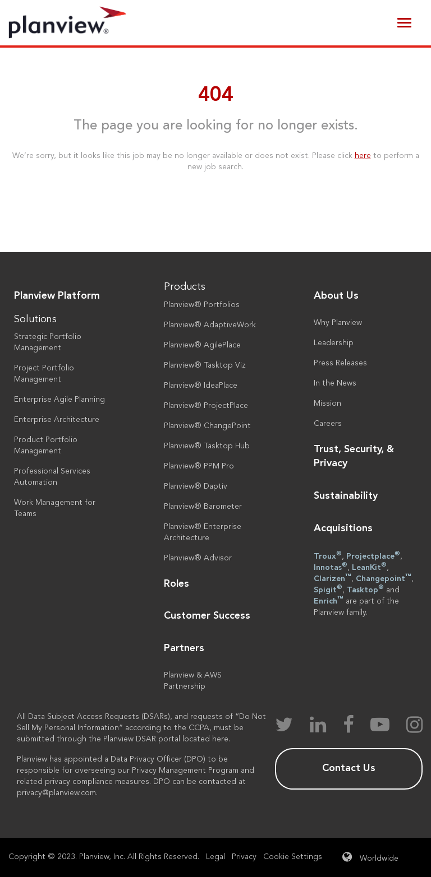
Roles (176, 584)
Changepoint (383, 577)
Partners (184, 648)
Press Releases (340, 363)
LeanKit (369, 566)
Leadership (334, 343)
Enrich (328, 600)
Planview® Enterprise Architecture (202, 532)
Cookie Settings (292, 857)
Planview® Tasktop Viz (205, 365)
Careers (328, 424)
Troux (328, 555)
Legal (215, 857)
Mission (327, 403)
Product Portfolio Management (45, 445)
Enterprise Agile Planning (59, 399)
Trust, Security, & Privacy (354, 456)
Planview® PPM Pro (199, 466)
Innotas (330, 566)
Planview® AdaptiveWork (210, 325)
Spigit (328, 588)
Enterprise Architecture (56, 420)
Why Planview (338, 323)
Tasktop (365, 588)
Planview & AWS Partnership (193, 680)
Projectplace (373, 555)
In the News (335, 383)
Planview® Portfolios (202, 305)
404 (215, 96)
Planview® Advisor (198, 558)
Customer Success (207, 616)
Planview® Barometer (203, 507)
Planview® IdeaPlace (200, 385)
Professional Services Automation (52, 476)
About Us (336, 296)
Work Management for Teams (54, 508)
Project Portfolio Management (44, 373)
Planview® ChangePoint (207, 426)
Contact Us (348, 768)
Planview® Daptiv (195, 486)
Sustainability (346, 496)
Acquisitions (343, 528)
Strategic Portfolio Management (47, 342)
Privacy (244, 857)
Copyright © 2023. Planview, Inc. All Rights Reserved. (103, 857)
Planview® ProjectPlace (206, 406)
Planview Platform (57, 296)
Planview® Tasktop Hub (207, 446)
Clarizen (332, 577)
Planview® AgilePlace (202, 345)
